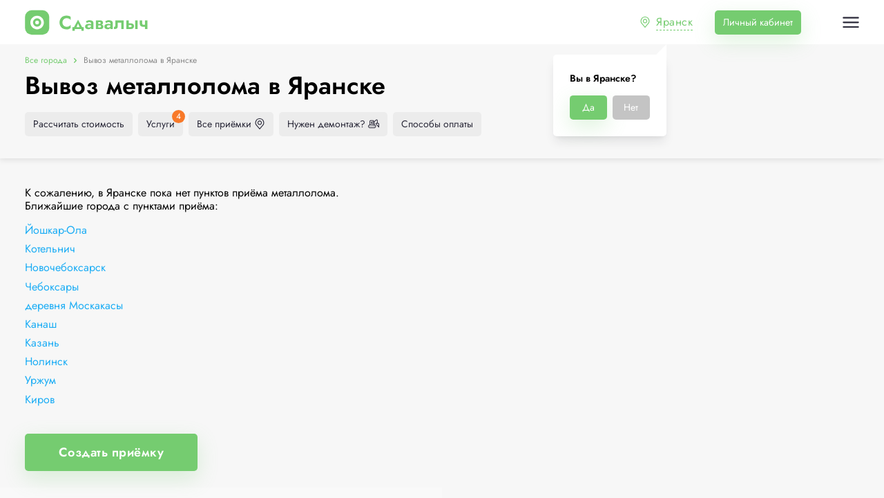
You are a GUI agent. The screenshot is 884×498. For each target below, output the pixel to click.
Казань (42, 342)
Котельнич (50, 248)
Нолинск (46, 361)
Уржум (40, 380)
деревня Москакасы (74, 305)
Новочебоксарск (65, 267)
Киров (40, 399)
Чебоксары (52, 286)
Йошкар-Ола (56, 230)
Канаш (41, 324)
